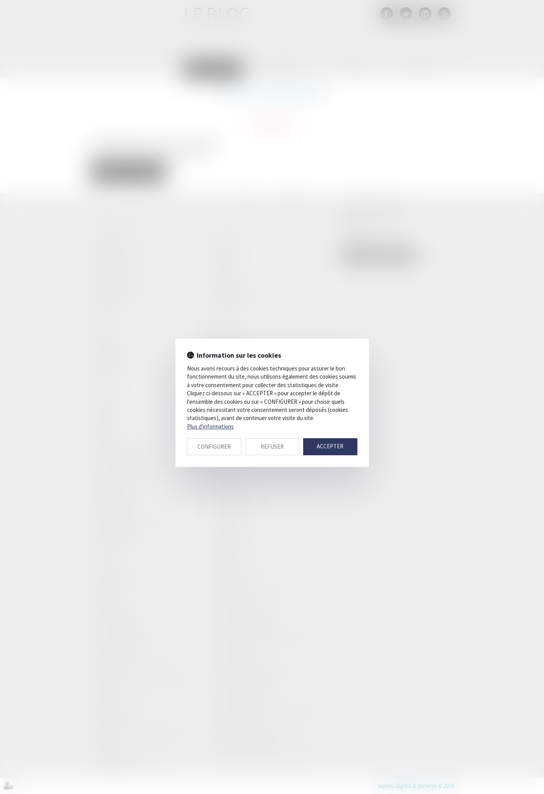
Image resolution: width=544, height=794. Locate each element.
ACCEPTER (330, 446)
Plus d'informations (210, 426)
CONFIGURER (214, 446)
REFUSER (272, 446)
